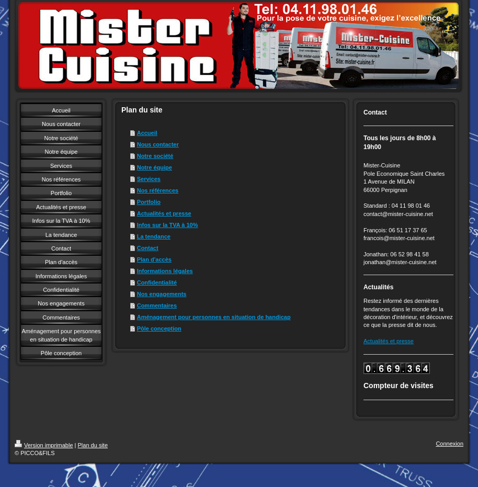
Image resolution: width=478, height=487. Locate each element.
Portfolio (149, 202)
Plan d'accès (154, 259)
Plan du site (93, 445)
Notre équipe (154, 167)
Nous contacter (158, 144)
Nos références (158, 190)
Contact (147, 248)
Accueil (147, 133)
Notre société (155, 156)
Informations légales (165, 271)
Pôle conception (159, 328)
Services (149, 179)
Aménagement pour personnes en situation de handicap (214, 317)
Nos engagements (162, 294)
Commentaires (157, 305)
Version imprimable (44, 445)
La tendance (153, 236)
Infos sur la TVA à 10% (167, 225)
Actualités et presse (164, 213)
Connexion (449, 443)
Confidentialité (157, 282)
